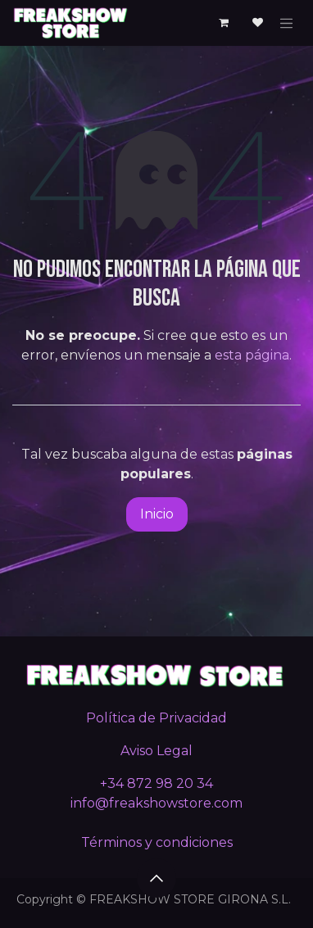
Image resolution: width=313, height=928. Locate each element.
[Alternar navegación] (287, 23)
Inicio (157, 514)
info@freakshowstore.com (156, 803)
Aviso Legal (156, 750)
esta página (252, 355)
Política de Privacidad (156, 718)
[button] (156, 878)
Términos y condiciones (157, 842)
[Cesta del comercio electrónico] (224, 23)
